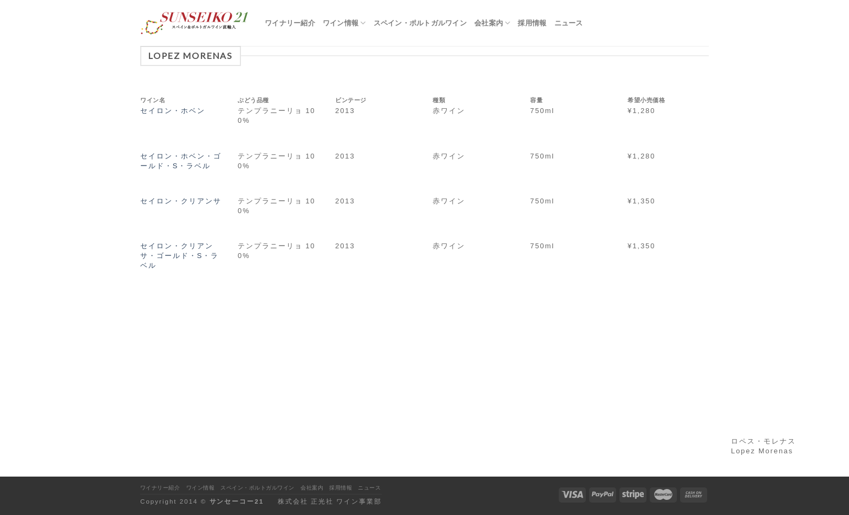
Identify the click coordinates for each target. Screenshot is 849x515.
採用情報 (532, 22)
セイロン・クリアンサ (180, 201)
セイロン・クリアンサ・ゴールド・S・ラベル (179, 255)
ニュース (568, 22)
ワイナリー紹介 (290, 22)
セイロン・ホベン (172, 111)
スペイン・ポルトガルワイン (420, 22)
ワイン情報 (344, 23)
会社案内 (492, 23)
